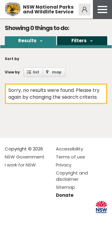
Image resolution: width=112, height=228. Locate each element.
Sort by (12, 58)
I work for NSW (20, 165)
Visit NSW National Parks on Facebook (10, 218)
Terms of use (70, 157)
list (36, 72)
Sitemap (65, 187)
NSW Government (25, 157)
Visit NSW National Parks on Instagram (23, 218)
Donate (64, 195)
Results (27, 40)
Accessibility (69, 149)
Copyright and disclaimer (72, 176)
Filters (79, 40)
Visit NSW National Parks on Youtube (36, 218)
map (57, 72)
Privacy (63, 165)
